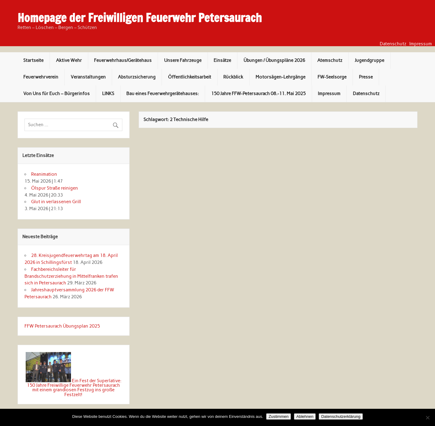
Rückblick (233, 77)
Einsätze (222, 60)
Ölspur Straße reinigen (54, 188)
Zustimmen (278, 416)
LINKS (108, 93)
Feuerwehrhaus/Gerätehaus (123, 60)
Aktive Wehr (69, 60)
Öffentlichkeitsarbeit (189, 77)
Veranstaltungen (88, 77)
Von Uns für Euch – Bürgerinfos (56, 93)
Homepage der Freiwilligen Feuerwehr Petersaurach (140, 18)
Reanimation (44, 174)
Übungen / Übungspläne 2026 (274, 60)
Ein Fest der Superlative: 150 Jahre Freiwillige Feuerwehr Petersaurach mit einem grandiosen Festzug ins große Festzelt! (74, 387)
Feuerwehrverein (40, 77)
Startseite (33, 60)
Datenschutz (393, 44)
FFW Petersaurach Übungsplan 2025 (62, 326)
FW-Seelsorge (331, 77)
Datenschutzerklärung (340, 416)
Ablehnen (304, 416)
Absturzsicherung (137, 77)
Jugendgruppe (369, 60)
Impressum (420, 44)
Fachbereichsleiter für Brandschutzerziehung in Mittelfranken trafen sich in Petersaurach (71, 276)
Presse (366, 77)
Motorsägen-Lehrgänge (280, 77)
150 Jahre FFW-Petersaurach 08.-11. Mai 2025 (258, 93)
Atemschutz (329, 60)
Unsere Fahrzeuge (182, 60)
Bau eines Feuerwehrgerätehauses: (162, 93)
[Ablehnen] (427, 418)
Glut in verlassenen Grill (56, 201)
